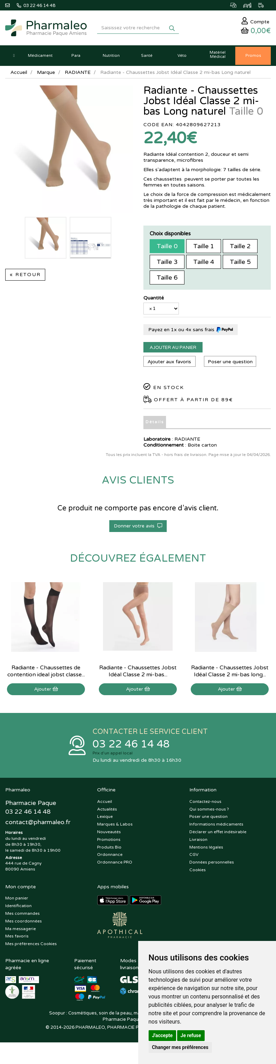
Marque (46, 72)
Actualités (107, 809)
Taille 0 (167, 246)
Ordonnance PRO (114, 862)
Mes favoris (17, 936)
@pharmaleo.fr (37, 822)
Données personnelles (211, 862)
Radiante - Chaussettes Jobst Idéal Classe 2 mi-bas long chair (229, 674)
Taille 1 (203, 246)
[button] (14, 56)
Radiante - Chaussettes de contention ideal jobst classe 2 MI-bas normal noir (46, 674)
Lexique (105, 816)
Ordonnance (110, 854)
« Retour (25, 275)
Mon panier (16, 898)
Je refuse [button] (191, 1035)
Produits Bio (109, 847)
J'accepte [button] (162, 1035)
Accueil (18, 72)
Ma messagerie (20, 928)
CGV (193, 854)
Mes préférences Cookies (31, 943)
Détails (154, 422)
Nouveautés (109, 831)
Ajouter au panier (173, 347)
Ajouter (46, 689)
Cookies (197, 869)
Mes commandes (22, 913)
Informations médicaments (216, 824)
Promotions (108, 839)
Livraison (198, 839)
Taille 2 (240, 246)
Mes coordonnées (23, 921)
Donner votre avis (138, 526)
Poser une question (230, 362)
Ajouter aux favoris (169, 362)
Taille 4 (203, 262)
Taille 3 (167, 262)
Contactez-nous (205, 801)
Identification (18, 905)
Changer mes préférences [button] (180, 1047)
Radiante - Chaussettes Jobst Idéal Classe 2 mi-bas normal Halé (137, 674)
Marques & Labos (115, 824)
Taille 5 (240, 262)
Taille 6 (167, 277)
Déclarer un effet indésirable (217, 831)
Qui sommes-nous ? (209, 809)
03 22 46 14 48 (131, 744)
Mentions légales (206, 847)
